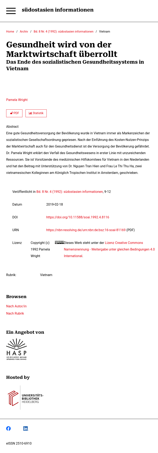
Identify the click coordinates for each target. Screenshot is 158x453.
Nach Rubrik (15, 313)
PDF (14, 113)
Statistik (36, 113)
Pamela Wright (17, 100)
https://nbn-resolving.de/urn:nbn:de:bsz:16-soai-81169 (85, 230)
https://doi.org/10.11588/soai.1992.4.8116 (77, 217)
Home (10, 31)
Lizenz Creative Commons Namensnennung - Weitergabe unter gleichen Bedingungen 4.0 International (109, 249)
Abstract (12, 127)
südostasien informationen (58, 10)
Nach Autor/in (16, 306)
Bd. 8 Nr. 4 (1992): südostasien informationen (63, 31)
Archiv (24, 31)
